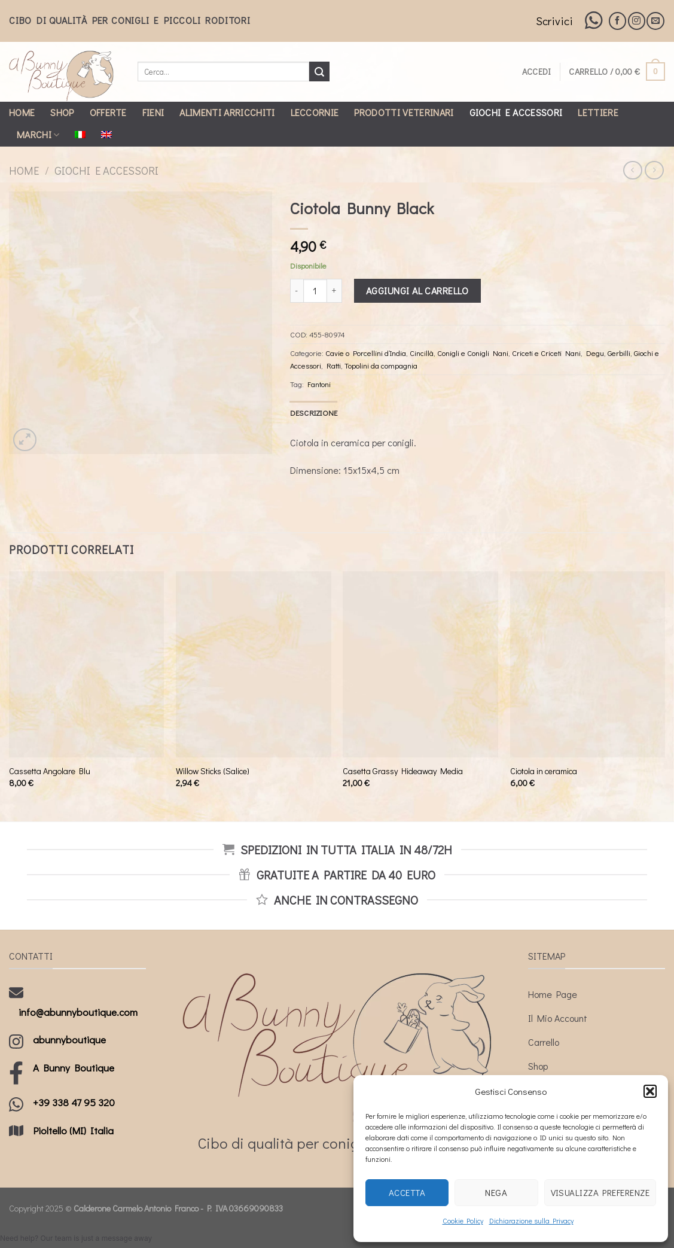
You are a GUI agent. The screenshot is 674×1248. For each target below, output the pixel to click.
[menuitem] (80, 134)
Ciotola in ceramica (543, 771)
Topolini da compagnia (380, 365)
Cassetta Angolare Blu (49, 771)
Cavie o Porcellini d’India (365, 353)
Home (22, 112)
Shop (62, 112)
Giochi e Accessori (516, 112)
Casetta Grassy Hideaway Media (403, 771)
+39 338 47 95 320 (74, 1102)
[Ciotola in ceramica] (588, 664)
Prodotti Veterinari (403, 112)
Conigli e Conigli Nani (472, 353)
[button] (650, 1091)
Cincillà (422, 353)
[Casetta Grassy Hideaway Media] (420, 664)
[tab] (314, 413)
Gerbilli (619, 353)
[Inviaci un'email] (655, 20)
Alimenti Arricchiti (227, 112)
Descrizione (314, 413)
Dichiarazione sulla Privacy (531, 1220)
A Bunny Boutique (73, 1068)
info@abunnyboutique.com (78, 1012)
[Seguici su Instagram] (636, 20)
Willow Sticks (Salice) (212, 771)
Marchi (38, 134)
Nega (496, 1192)
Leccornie (315, 112)
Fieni (153, 112)
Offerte (108, 112)
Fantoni (319, 384)
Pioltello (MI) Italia (73, 1130)
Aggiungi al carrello (417, 290)
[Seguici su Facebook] (617, 20)
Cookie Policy (463, 1220)
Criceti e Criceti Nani (546, 353)
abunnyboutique (69, 1039)
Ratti (334, 365)
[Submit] (319, 72)
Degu (595, 353)
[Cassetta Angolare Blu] (86, 664)
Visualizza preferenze (600, 1192)
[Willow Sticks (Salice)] (253, 664)
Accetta (407, 1192)
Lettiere (598, 112)
